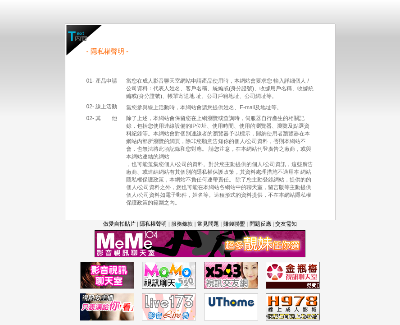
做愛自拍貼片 (119, 224)
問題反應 (260, 224)
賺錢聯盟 (234, 224)
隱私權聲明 (153, 224)
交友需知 (286, 224)
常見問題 (208, 224)
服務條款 (182, 224)
